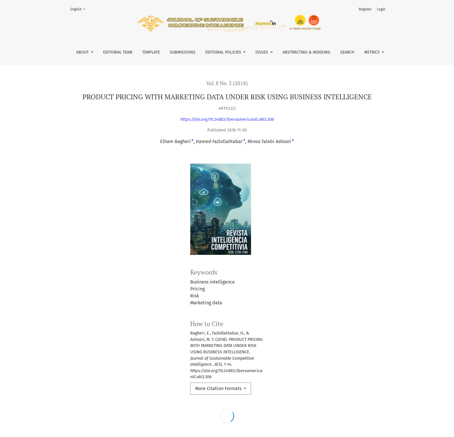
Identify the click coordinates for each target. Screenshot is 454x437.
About (83, 52)
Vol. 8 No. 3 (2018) (227, 83)
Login (381, 9)
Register (365, 9)
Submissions (182, 52)
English (79, 8)
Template (151, 52)
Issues (262, 52)
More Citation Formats (219, 388)
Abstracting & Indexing (306, 52)
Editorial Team (117, 52)
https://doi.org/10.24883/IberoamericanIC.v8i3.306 (227, 119)
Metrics (372, 52)
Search (347, 52)
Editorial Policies (223, 52)
